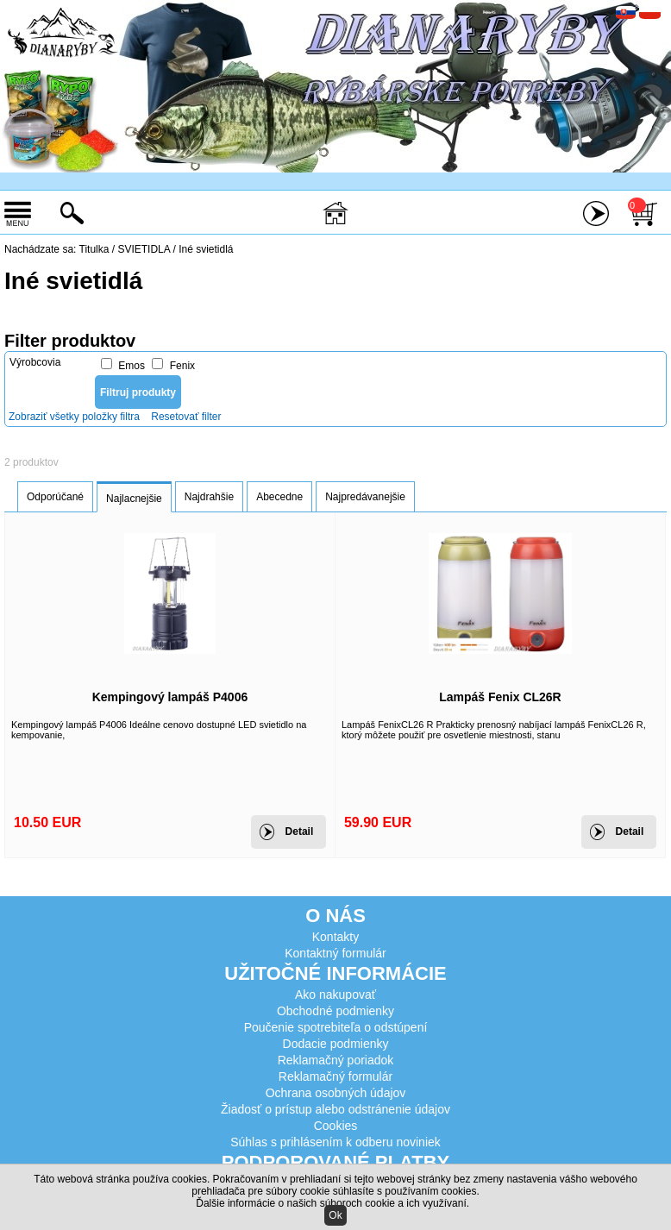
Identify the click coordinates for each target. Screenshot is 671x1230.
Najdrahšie (209, 497)
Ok (335, 1215)
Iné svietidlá (206, 249)
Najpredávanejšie (365, 497)
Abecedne (279, 497)
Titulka (94, 249)
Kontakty (335, 937)
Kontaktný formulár (335, 953)
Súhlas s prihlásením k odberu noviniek (335, 1142)
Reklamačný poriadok (336, 1060)
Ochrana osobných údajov (336, 1093)
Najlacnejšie (134, 499)
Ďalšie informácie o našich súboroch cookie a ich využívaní (331, 1203)
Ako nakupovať (335, 994)
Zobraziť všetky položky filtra (74, 417)
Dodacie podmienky (336, 1044)
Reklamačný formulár (335, 1076)
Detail (299, 831)
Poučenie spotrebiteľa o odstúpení (336, 1027)
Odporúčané (55, 497)
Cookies (336, 1126)
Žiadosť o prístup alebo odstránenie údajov (335, 1109)
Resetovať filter (186, 417)
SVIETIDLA (144, 249)
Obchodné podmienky (335, 1011)
